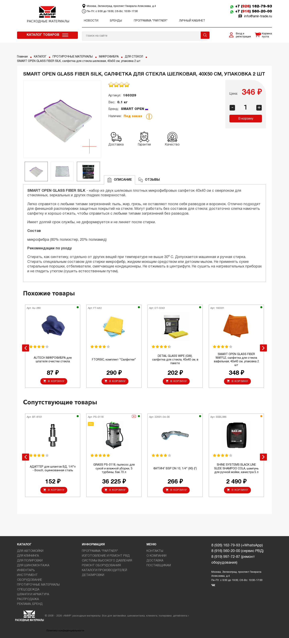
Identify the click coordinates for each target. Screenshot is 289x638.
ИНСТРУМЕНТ (27, 575)
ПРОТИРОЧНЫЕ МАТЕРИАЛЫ (73, 56)
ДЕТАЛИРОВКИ (93, 575)
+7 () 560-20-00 (253, 11)
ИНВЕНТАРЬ (26, 570)
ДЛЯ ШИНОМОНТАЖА (33, 565)
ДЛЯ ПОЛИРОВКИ (30, 560)
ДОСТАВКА (155, 560)
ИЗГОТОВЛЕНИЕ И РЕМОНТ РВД (106, 555)
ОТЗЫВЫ (149, 180)
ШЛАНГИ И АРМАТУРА (33, 594)
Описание (119, 180)
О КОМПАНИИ (156, 555)
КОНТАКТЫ (155, 551)
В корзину (245, 118)
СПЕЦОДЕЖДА (28, 589)
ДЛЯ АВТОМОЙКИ (30, 551)
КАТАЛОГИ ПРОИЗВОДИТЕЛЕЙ (104, 570)
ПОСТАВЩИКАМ (159, 565)
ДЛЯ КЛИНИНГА (28, 555)
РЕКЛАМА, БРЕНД (30, 604)
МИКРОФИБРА (109, 56)
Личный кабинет (192, 20)
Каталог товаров (43, 35)
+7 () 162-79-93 (253, 6)
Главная (22, 56)
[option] (62, 119)
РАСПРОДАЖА (28, 599)
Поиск (205, 35)
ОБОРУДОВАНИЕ (29, 580)
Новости (91, 20)
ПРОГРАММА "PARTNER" (151, 20)
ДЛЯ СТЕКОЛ (134, 56)
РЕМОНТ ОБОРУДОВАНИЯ (101, 565)
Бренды (116, 20)
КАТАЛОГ (40, 56)
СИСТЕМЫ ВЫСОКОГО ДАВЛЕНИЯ (107, 560)
